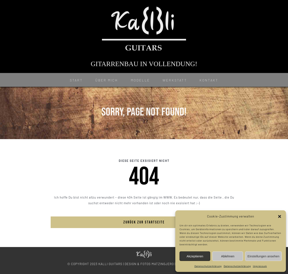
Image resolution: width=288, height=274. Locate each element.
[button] (279, 216)
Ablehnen (227, 256)
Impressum (260, 266)
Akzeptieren (194, 256)
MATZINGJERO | (163, 263)
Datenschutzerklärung (208, 266)
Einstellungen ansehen (263, 256)
